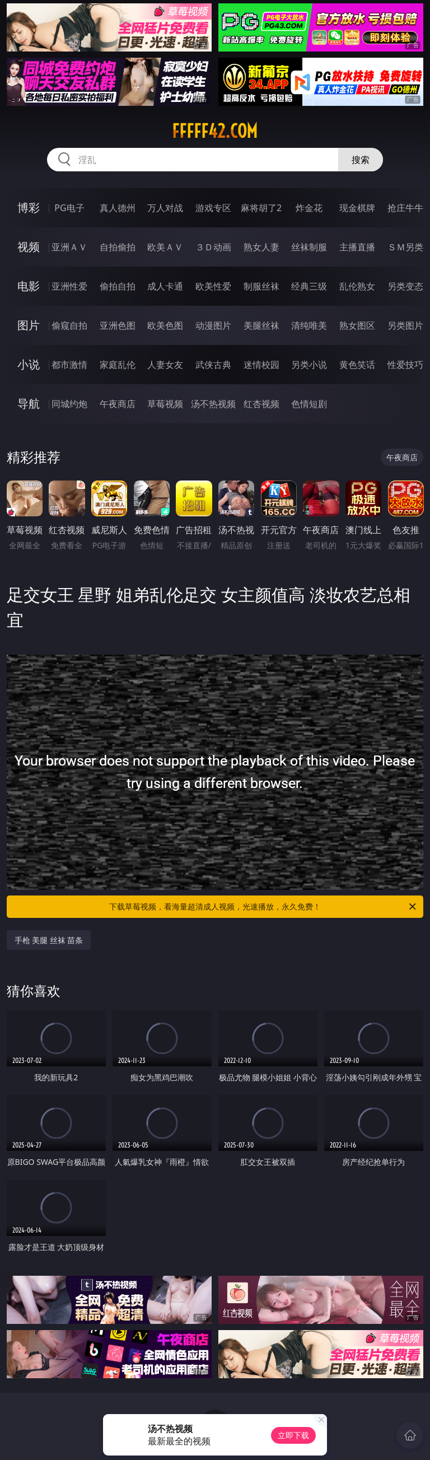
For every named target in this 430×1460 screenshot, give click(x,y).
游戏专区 (213, 208)
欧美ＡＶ (165, 247)
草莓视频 (165, 404)
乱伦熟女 (357, 286)
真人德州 (117, 208)
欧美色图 (165, 325)
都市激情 (69, 364)
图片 (28, 325)
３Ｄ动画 (213, 247)
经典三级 (309, 286)
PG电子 (69, 208)
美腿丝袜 (261, 325)
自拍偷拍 (117, 247)
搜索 (361, 159)
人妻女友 (165, 364)
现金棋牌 (357, 208)
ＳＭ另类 (405, 247)
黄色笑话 (357, 364)
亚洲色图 (117, 325)
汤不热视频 (213, 404)
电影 (28, 285)
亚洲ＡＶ (69, 247)
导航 (28, 403)
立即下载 (293, 1435)
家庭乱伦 (117, 364)
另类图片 (405, 325)
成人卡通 (165, 286)
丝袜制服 (309, 247)
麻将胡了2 (261, 208)
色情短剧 (309, 404)
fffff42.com (215, 131)
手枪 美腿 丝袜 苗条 (49, 940)
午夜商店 (117, 404)
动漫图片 (213, 325)
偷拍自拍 (117, 286)
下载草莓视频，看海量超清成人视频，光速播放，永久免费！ (263, 906)
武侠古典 (213, 364)
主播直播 (357, 247)
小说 (28, 364)
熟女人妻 (261, 247)
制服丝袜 (261, 286)
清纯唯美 (309, 325)
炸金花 (309, 208)
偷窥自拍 (69, 325)
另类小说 (309, 364)
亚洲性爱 (69, 286)
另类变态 (405, 286)
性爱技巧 (405, 364)
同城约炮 (69, 404)
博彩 (28, 207)
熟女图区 (357, 325)
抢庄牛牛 (405, 208)
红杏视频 (261, 404)
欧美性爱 (213, 286)
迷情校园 (261, 364)
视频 (28, 246)
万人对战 (165, 208)
